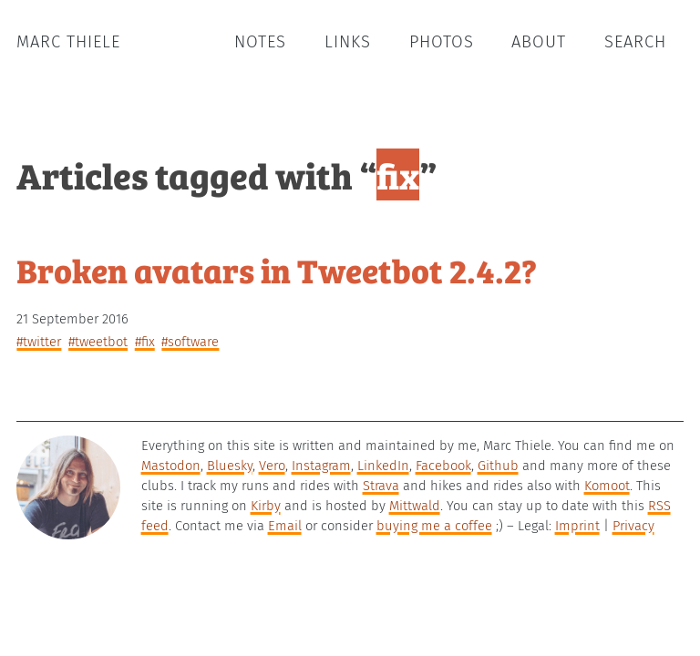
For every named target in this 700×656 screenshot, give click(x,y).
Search (635, 42)
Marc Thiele (68, 42)
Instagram (321, 465)
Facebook (443, 465)
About (538, 42)
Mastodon (171, 465)
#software (190, 341)
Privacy (633, 526)
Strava (381, 485)
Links (347, 42)
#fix (145, 341)
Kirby (266, 505)
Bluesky (229, 465)
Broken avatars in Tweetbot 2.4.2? (276, 269)
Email (285, 526)
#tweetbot (98, 341)
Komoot (607, 485)
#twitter (38, 341)
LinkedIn (383, 465)
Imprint (577, 526)
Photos (441, 42)
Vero (272, 465)
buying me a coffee (434, 526)
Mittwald (414, 505)
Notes (260, 42)
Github (498, 465)
